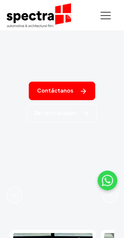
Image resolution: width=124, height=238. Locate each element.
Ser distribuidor (62, 113)
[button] (14, 195)
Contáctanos (62, 91)
